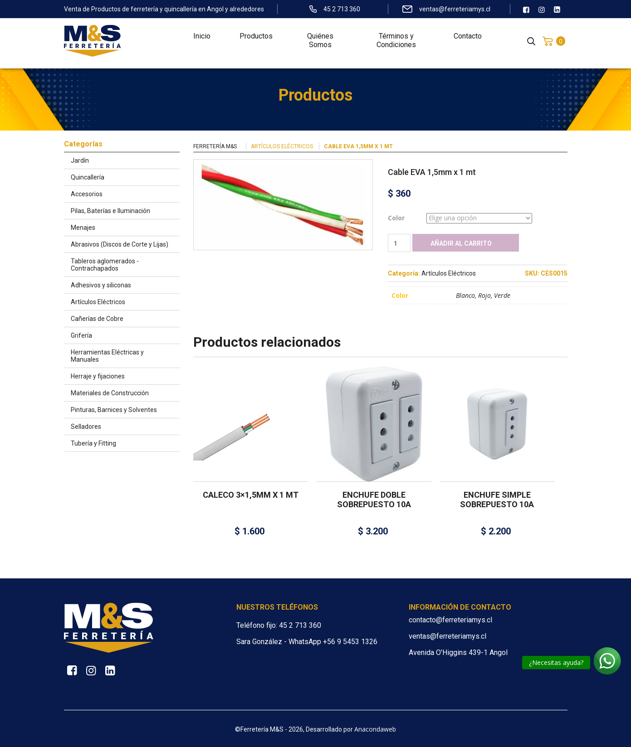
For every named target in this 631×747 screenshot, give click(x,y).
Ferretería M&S (215, 146)
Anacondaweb (375, 729)
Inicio (201, 41)
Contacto (468, 41)
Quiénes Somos (320, 45)
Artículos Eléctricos (282, 146)
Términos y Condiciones (396, 45)
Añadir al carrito (461, 243)
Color (396, 217)
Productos (256, 41)
